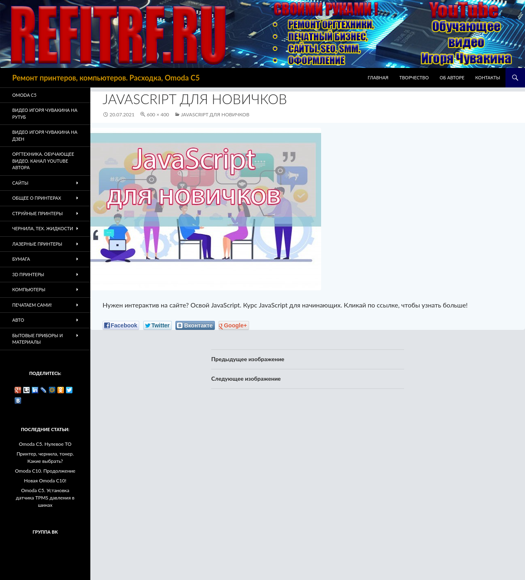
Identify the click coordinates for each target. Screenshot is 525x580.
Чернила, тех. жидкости (42, 228)
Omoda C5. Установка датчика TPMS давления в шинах (45, 497)
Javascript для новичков (215, 114)
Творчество (414, 77)
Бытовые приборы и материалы (37, 339)
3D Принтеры (28, 274)
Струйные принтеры (37, 213)
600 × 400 (158, 114)
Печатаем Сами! (32, 304)
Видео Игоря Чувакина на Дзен (44, 135)
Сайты (20, 182)
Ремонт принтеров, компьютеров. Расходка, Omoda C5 (106, 77)
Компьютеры (28, 289)
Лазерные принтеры (37, 243)
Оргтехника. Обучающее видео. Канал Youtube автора (43, 160)
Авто (18, 320)
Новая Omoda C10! (45, 481)
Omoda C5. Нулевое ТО (45, 444)
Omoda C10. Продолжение (45, 471)
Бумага (21, 259)
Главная (378, 77)
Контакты (487, 77)
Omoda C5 (24, 95)
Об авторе (452, 77)
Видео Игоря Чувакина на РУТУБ (44, 113)
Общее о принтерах (36, 198)
